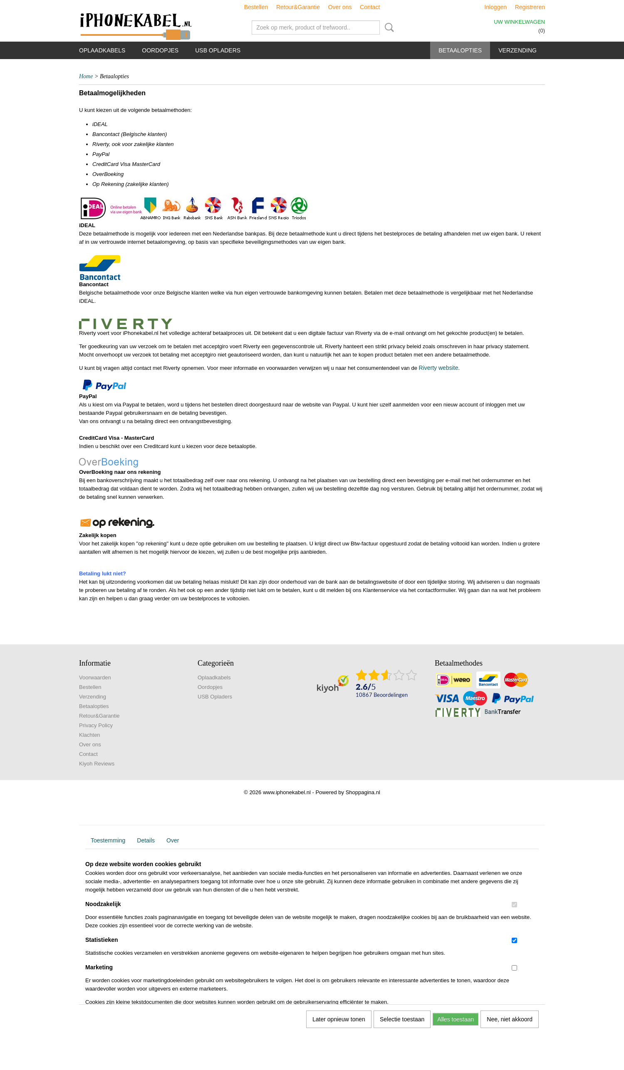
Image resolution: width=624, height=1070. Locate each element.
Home (86, 76)
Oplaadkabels (102, 50)
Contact (370, 7)
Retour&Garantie (298, 7)
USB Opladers (217, 50)
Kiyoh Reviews (96, 763)
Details (146, 840)
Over (172, 840)
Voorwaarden (95, 677)
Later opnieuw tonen (338, 1019)
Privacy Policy (96, 725)
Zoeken (387, 27)
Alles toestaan (455, 1019)
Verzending (517, 50)
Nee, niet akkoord (509, 1019)
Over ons (340, 7)
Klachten (89, 735)
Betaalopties (460, 50)
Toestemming (108, 840)
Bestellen (256, 7)
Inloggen (495, 7)
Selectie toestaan (402, 1019)
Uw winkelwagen (519, 22)
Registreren (530, 7)
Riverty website (438, 367)
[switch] (514, 904)
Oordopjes (160, 50)
